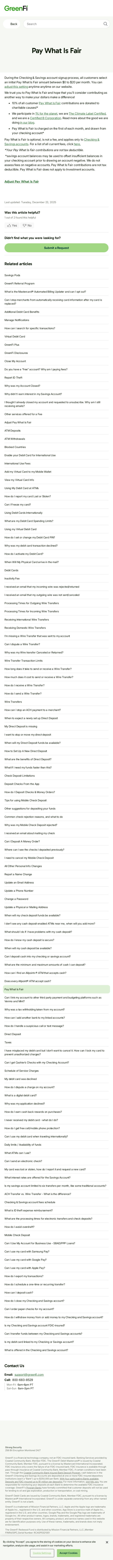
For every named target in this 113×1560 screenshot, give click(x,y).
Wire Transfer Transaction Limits (23, 660)
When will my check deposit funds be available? (32, 915)
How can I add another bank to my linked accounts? (34, 1017)
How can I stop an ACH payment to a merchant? (32, 709)
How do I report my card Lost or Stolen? (27, 496)
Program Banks (33, 1487)
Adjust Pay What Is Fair (21, 181)
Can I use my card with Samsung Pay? (26, 1251)
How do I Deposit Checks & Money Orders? (29, 792)
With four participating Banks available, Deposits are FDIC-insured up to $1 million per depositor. (52, 1480)
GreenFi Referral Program (19, 283)
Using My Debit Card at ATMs (21, 488)
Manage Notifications (16, 320)
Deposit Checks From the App (21, 783)
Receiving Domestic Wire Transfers (25, 627)
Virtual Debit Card (14, 336)
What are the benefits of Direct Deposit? (27, 759)
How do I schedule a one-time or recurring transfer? (34, 1284)
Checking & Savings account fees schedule (29, 1202)
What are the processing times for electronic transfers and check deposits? (48, 1218)
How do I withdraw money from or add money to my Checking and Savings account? (53, 1317)
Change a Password (16, 898)
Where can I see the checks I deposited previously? (34, 849)
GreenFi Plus (11, 344)
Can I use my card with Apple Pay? (24, 1267)
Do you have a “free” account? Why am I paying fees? (35, 369)
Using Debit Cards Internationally (23, 512)
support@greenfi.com (29, 1374)
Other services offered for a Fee (23, 414)
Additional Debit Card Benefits (21, 311)
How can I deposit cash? (18, 1292)
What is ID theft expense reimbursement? (28, 1210)
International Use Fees (17, 463)
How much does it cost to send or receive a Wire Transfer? (38, 677)
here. (77, 144)
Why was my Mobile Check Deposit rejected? (30, 824)
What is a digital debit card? (20, 1095)
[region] (56, 1548)
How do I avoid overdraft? (19, 1226)
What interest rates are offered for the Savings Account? (37, 1177)
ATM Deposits (12, 430)
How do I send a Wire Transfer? (22, 693)
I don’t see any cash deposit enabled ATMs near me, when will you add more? (49, 923)
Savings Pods (12, 275)
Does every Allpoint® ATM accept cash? (27, 981)
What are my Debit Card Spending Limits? (28, 520)
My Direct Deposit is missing (20, 726)
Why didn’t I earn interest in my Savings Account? (33, 394)
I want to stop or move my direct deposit (27, 734)
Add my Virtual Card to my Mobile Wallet (27, 471)
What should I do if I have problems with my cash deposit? (38, 931)
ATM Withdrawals (14, 438)
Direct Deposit (12, 1034)
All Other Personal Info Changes (23, 866)
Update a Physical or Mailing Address (26, 907)
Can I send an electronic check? (23, 1161)
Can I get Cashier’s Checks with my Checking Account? (36, 1062)
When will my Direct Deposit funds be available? (32, 742)
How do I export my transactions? (23, 1276)
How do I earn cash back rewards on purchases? (33, 1111)
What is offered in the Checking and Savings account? (36, 1350)
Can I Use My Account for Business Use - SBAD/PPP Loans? (39, 1243)
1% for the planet (46, 113)
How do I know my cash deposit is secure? (29, 940)
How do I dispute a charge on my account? (29, 1087)
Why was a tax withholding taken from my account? (34, 1009)
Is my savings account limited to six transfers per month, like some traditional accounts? (55, 1185)
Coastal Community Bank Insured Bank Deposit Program (52, 1472)
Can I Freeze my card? (17, 504)
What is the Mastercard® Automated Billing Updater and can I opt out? (45, 291)
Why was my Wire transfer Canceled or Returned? (33, 652)
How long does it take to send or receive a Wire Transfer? (38, 668)
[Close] (107, 1542)
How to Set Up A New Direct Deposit (25, 751)
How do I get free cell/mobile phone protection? (32, 1128)
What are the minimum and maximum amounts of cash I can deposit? (44, 964)
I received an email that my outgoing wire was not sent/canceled (41, 594)
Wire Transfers (13, 701)
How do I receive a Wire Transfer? (24, 685)
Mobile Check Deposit (17, 1235)
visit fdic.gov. (92, 1481)
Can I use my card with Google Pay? (25, 1259)
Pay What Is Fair (50, 103)
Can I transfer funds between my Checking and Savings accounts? (43, 1333)
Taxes (7, 1042)
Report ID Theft (13, 377)
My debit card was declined (20, 1078)
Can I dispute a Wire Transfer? (22, 644)
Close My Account (15, 361)
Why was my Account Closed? (22, 385)
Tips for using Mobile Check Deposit (25, 800)
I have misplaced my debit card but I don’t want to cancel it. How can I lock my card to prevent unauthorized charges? (54, 1052)
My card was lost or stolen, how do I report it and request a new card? (45, 1169)
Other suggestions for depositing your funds (29, 808)
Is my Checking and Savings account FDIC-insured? (34, 1325)
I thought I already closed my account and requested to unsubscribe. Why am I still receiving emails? (52, 404)
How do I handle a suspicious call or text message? (34, 1025)
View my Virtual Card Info (19, 479)
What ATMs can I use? (17, 1152)
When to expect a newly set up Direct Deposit (31, 718)
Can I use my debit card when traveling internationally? (36, 1136)
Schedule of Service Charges (21, 1070)
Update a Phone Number (18, 890)
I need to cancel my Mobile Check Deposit (28, 857)
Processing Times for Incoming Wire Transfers (31, 611)
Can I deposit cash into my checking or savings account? (37, 956)
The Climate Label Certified (87, 113)
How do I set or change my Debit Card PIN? (29, 537)
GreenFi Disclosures (16, 352)
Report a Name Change (18, 874)
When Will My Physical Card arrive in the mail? (31, 562)
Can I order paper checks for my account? (29, 1309)
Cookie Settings (42, 1552)
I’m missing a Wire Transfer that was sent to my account (37, 636)
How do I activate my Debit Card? (23, 553)
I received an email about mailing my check (29, 833)
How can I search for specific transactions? (29, 328)
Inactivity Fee (12, 578)
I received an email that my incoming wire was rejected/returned (41, 586)
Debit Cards (11, 570)
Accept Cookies (69, 1552)
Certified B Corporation (45, 118)
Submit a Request (56, 248)
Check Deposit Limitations (19, 775)
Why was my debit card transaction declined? (31, 545)
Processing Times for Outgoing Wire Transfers (31, 603)
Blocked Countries (15, 447)
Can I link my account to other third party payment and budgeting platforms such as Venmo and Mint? (52, 999)
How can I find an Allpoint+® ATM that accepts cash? (35, 972)
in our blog (27, 122)
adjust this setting (16, 87)
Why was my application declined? (24, 1103)
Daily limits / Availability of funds (22, 1144)
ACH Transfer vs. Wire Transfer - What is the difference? (37, 1193)
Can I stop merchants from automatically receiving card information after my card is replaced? (53, 301)
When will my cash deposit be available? (28, 948)
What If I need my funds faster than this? (28, 767)
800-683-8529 (22, 1380)
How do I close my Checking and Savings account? (34, 1300)
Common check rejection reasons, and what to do (33, 816)
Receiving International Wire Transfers (26, 619)
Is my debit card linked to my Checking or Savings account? (39, 1341)
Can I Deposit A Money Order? (22, 841)
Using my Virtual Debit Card (20, 529)
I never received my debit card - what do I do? (31, 1120)
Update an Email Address (19, 882)
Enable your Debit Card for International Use (30, 455)
